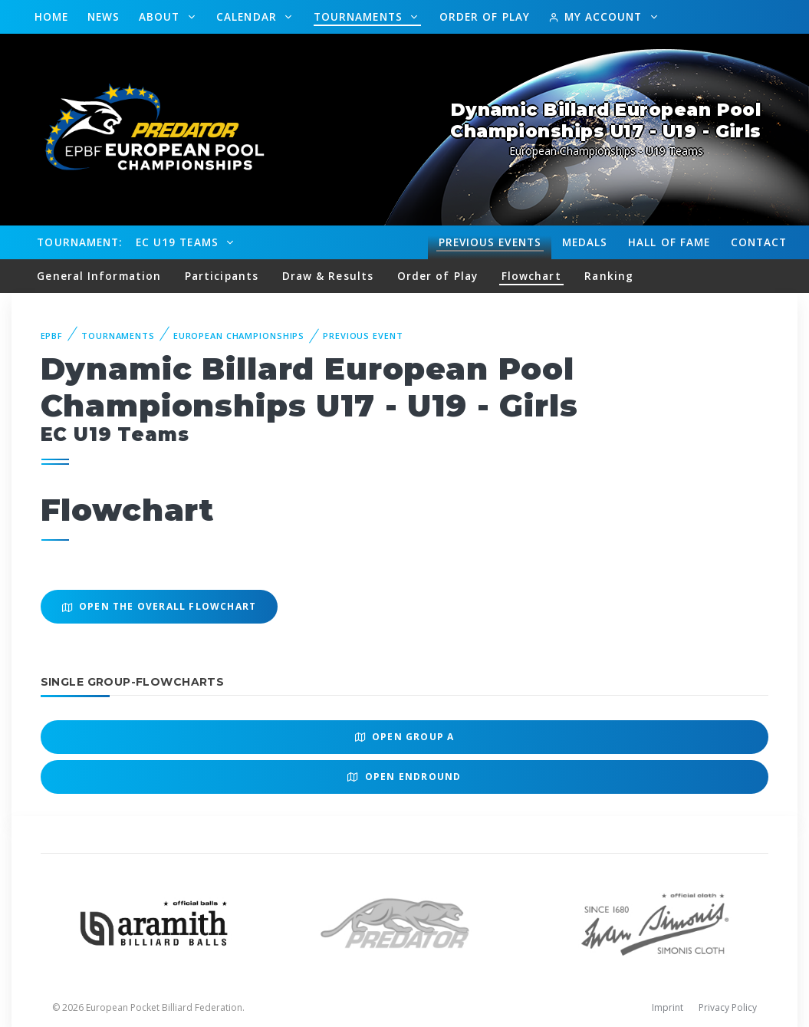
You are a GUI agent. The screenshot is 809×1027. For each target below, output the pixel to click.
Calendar (248, 16)
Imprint (667, 1007)
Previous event (363, 335)
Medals (585, 242)
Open (405, 736)
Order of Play (484, 16)
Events (490, 242)
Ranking (608, 275)
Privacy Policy (728, 1007)
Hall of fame (669, 242)
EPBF (52, 335)
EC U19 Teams (179, 242)
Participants (221, 275)
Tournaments (360, 16)
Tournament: (79, 242)
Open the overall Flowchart (159, 606)
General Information (99, 275)
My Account (597, 16)
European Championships (238, 335)
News (103, 16)
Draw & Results (327, 275)
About (161, 16)
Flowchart (531, 275)
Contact (759, 242)
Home (51, 16)
